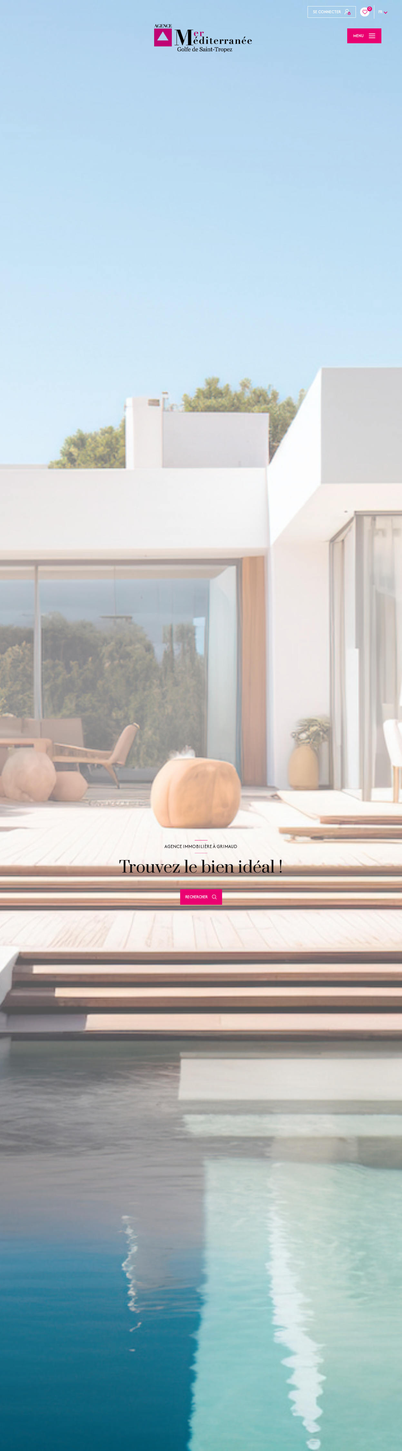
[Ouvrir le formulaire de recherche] (201, 897)
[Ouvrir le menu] (364, 35)
